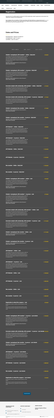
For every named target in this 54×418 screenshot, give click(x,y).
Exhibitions (33, 5)
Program (20, 5)
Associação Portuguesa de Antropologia (16, 416)
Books (38, 5)
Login (47, 2)
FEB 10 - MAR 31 (15, 49)
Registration (14, 5)
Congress (7, 5)
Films (42, 5)
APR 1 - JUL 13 (27, 49)
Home (2, 5)
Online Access (9, 8)
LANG (15, 8)
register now (27, 393)
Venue (3, 8)
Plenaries (26, 5)
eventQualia (46, 416)
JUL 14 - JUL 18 (38, 49)
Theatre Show (47, 5)
